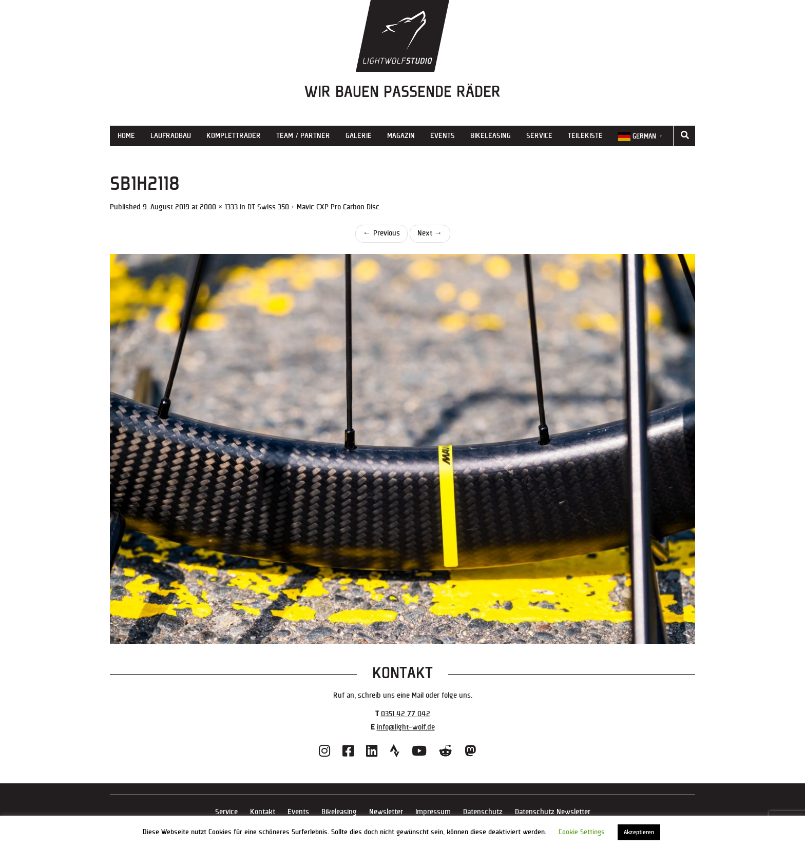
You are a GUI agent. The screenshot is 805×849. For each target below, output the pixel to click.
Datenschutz (483, 812)
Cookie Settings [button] (582, 832)
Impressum (433, 812)
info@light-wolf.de (406, 727)
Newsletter (386, 812)
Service (539, 136)
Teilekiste (585, 136)
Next (430, 233)
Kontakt (262, 812)
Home (126, 136)
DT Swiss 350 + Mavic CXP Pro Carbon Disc (313, 207)
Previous (381, 233)
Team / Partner (303, 136)
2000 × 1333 (219, 207)
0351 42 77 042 (405, 714)
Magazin (401, 136)
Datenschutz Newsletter (552, 812)
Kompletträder (233, 136)
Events (442, 136)
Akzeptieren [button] (639, 832)
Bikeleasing (490, 136)
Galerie (359, 136)
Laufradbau (170, 136)
